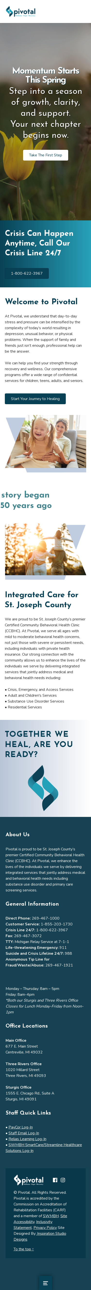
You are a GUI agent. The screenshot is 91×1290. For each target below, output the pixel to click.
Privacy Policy (45, 1227)
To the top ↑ (24, 1249)
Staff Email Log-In (23, 1133)
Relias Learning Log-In (27, 1139)
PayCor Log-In (20, 1127)
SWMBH (51, 1216)
